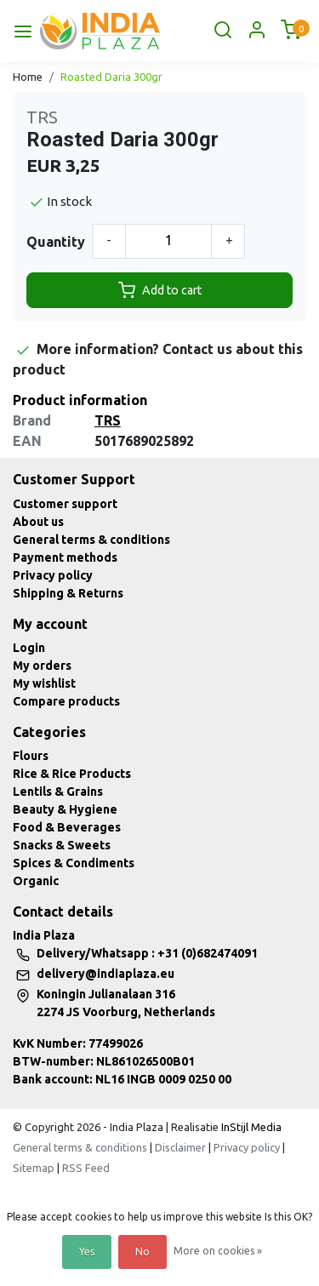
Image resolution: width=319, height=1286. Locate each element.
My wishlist (44, 683)
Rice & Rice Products (72, 773)
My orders (42, 665)
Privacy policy (53, 575)
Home (28, 77)
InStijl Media (250, 1127)
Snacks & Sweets (62, 845)
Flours (30, 756)
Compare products (66, 701)
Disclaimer (180, 1147)
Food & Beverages (67, 827)
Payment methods (65, 557)
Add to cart (160, 290)
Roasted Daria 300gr (111, 77)
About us (38, 522)
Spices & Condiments (73, 863)
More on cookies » (218, 1250)
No (142, 1251)
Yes (86, 1251)
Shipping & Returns (68, 593)
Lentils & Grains (58, 791)
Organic (36, 881)
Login (29, 647)
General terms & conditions (91, 539)
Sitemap (33, 1168)
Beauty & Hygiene (65, 809)
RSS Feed (86, 1168)
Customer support (65, 504)
